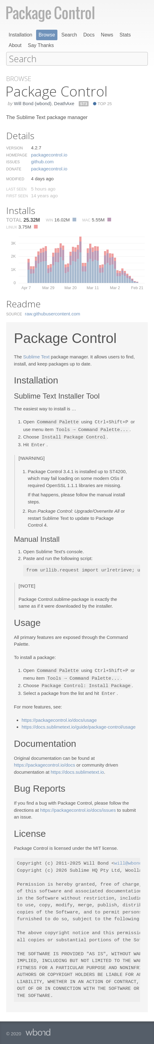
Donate (13, 169)
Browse (47, 34)
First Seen (17, 196)
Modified (15, 179)
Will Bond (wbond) (33, 103)
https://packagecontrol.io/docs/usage (59, 717)
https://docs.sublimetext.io (77, 769)
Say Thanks (41, 45)
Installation (20, 34)
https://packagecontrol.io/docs (44, 762)
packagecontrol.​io (49, 154)
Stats (125, 34)
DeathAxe (64, 103)
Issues (13, 162)
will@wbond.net (133, 861)
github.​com (42, 161)
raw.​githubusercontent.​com (52, 313)
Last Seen (16, 189)
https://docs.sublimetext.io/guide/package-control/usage (78, 724)
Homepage (16, 155)
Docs (88, 34)
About (15, 45)
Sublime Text (36, 356)
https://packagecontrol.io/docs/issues (78, 807)
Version (14, 148)
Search (69, 34)
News (107, 34)
